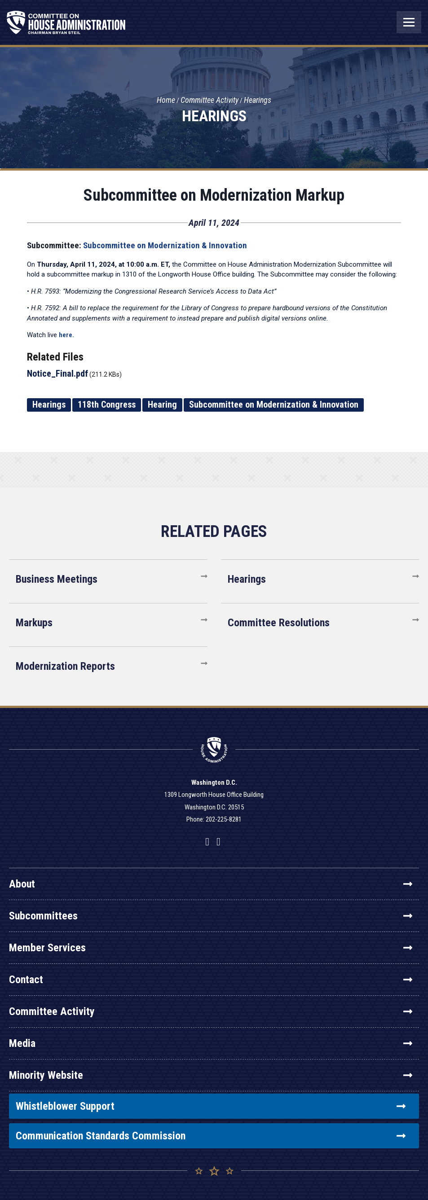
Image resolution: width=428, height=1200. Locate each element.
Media (210, 1043)
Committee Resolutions (279, 622)
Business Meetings (56, 579)
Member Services (210, 947)
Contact (210, 979)
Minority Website (210, 1075)
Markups (34, 622)
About (210, 884)
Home (166, 100)
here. (66, 335)
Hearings (257, 100)
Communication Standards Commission (211, 1136)
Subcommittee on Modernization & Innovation (165, 245)
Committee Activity (209, 100)
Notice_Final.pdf (57, 373)
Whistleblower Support (211, 1106)
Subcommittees (210, 916)
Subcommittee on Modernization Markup (214, 195)
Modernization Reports (65, 666)
